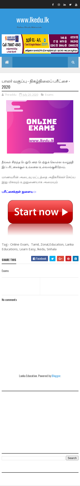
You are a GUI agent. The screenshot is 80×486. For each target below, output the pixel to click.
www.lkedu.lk (32, 19)
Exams (49, 95)
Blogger (56, 376)
